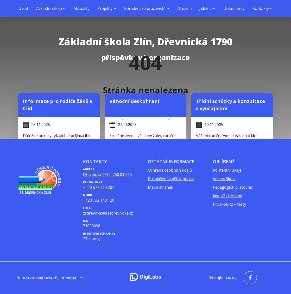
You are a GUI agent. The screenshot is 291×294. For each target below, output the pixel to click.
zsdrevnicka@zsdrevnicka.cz (108, 213)
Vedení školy (224, 178)
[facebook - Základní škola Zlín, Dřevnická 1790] (249, 277)
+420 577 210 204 (98, 187)
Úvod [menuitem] (23, 8)
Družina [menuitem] (184, 8)
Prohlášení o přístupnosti (171, 178)
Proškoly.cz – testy (229, 204)
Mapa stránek (160, 187)
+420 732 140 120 (98, 200)
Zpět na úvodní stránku (145, 114)
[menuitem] (50, 8)
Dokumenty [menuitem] (234, 8)
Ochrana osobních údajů (170, 170)
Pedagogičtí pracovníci (233, 187)
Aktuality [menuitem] (81, 8)
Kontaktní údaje (227, 170)
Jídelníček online (227, 195)
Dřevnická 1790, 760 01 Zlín (107, 174)
